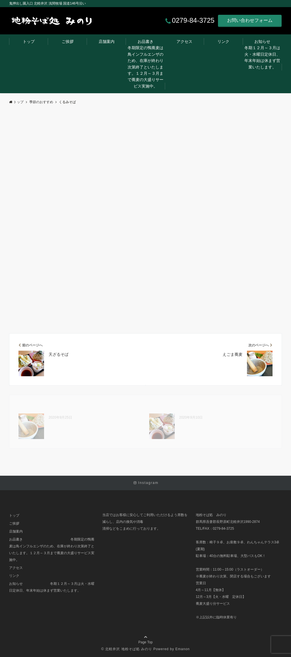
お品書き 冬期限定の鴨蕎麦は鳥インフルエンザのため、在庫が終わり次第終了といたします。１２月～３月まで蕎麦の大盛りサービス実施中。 (146, 63)
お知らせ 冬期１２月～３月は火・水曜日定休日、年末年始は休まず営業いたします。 (263, 54)
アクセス (184, 41)
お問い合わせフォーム (250, 20)
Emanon (182, 649)
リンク (223, 41)
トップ (29, 41)
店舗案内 (107, 41)
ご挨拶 (68, 41)
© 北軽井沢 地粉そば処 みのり (126, 649)
